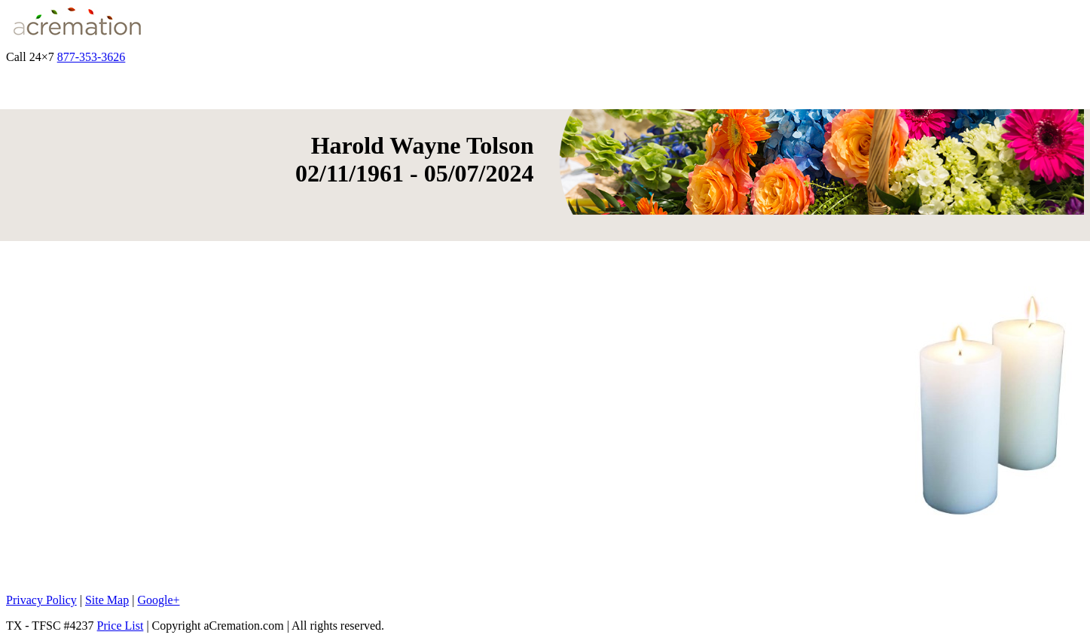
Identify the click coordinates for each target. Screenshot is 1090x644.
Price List (120, 625)
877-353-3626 (91, 56)
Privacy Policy (41, 600)
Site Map (107, 600)
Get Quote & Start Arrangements (207, 56)
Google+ (158, 600)
